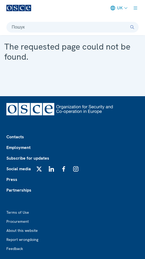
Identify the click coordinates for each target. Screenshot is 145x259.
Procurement (17, 221)
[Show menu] (135, 8)
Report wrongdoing (22, 239)
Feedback (14, 248)
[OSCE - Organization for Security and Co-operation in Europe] (18, 8)
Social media (18, 169)
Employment (18, 147)
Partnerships (18, 190)
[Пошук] (132, 27)
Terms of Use (17, 212)
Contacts (15, 137)
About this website (22, 230)
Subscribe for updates (27, 158)
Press (11, 179)
